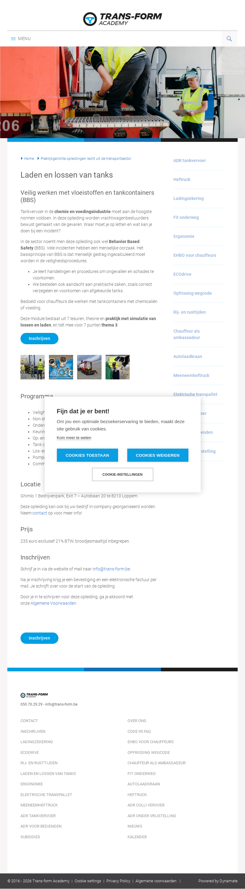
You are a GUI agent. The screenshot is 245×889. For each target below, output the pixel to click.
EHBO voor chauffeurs (194, 255)
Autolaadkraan (187, 356)
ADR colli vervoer (146, 805)
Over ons (137, 720)
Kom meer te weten (74, 437)
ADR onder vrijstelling (152, 815)
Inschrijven (39, 338)
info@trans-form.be (111, 568)
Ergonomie (184, 236)
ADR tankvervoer (189, 160)
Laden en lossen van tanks (48, 773)
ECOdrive (182, 274)
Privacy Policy (118, 881)
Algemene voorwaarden (155, 881)
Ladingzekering (188, 198)
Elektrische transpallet (195, 394)
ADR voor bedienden (40, 826)
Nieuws (135, 826)
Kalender (137, 837)
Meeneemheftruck (191, 375)
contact (39, 513)
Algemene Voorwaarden (53, 603)
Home (29, 159)
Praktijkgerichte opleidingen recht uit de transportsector (86, 159)
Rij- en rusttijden (189, 312)
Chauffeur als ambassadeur (186, 334)
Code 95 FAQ (139, 731)
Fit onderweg (186, 217)
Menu (21, 38)
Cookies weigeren (158, 455)
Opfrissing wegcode (192, 293)
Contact (29, 720)
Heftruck (181, 179)
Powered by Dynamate (218, 881)
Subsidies (30, 837)
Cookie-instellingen (122, 474)
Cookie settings (88, 881)
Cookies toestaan (87, 455)
